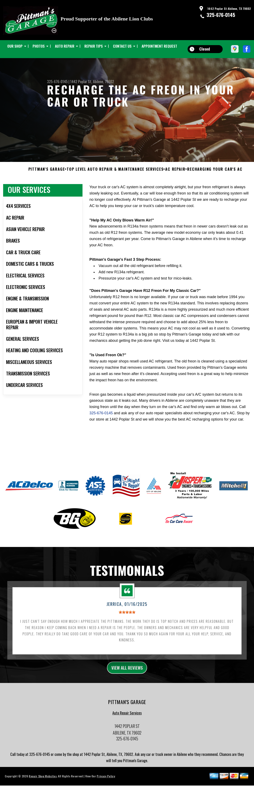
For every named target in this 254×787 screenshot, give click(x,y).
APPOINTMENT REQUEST (159, 46)
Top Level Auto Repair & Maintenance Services (115, 178)
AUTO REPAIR (64, 46)
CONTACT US (122, 46)
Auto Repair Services (127, 723)
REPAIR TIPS (93, 46)
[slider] (127, 621)
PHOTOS (39, 46)
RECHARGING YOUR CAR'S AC (214, 178)
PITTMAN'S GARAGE (46, 178)
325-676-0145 (221, 14)
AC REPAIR (175, 178)
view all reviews (127, 677)
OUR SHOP (15, 46)
